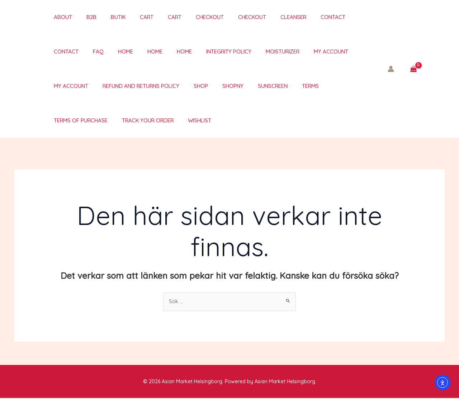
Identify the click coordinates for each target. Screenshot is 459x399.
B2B (81, 17)
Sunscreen (206, 86)
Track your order (72, 120)
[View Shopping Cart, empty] (413, 69)
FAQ (361, 17)
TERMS (240, 86)
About (56, 17)
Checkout (185, 17)
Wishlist (120, 120)
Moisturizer (197, 51)
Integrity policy (146, 51)
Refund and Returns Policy (85, 86)
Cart (129, 17)
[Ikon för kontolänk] (391, 69)
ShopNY (169, 86)
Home (54, 51)
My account (241, 51)
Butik (103, 17)
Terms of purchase (286, 86)
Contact (297, 17)
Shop (141, 86)
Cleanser (261, 17)
